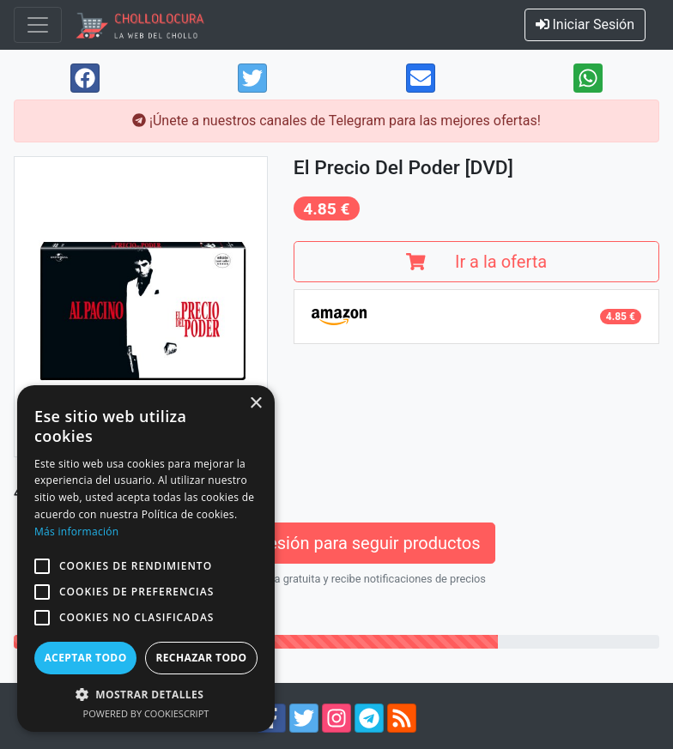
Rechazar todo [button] (200, 657)
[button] (42, 566)
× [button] (255, 403)
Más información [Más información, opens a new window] (76, 531)
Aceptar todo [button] (85, 657)
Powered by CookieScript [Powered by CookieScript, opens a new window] (146, 713)
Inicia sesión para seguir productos (336, 543)
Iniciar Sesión (585, 24)
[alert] (146, 558)
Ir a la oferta (476, 261)
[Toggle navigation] (38, 25)
